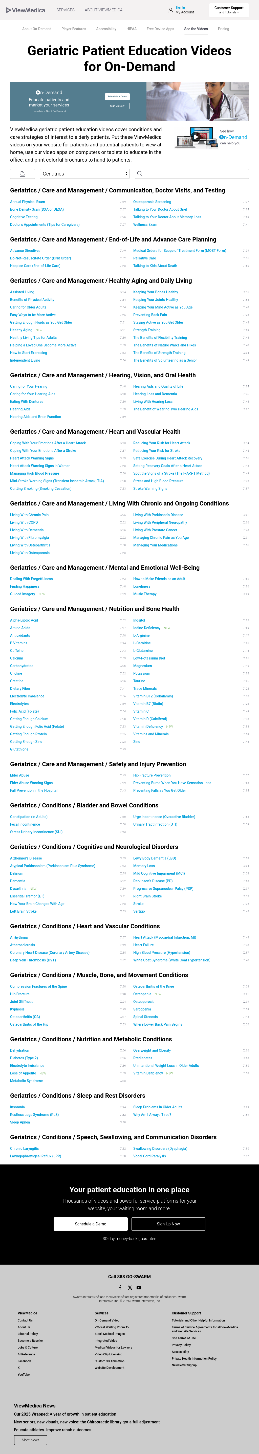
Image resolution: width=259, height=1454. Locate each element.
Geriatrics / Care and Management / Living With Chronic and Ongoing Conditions (119, 503)
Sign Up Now (117, 105)
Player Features (73, 29)
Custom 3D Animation (109, 1361)
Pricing (223, 29)
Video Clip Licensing (108, 1354)
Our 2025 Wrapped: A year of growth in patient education (65, 1414)
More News (30, 1440)
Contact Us (25, 1320)
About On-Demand (36, 29)
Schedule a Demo (117, 96)
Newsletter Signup (184, 1365)
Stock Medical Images (110, 1334)
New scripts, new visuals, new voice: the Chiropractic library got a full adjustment (87, 1422)
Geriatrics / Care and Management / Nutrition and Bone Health (95, 608)
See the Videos (196, 29)
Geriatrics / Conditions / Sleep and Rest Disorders (77, 1095)
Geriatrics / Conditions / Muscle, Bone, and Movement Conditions (99, 975)
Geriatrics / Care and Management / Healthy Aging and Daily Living (101, 280)
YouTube (24, 1374)
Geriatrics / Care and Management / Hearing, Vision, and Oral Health (103, 375)
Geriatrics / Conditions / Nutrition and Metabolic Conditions (91, 1039)
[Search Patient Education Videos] (192, 174)
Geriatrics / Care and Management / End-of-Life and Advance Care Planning (113, 239)
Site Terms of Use (184, 1338)
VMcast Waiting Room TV (112, 1327)
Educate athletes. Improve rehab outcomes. (53, 1429)
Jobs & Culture (28, 1347)
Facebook (24, 1361)
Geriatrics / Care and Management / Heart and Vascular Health (95, 431)
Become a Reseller (30, 1340)
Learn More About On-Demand (49, 111)
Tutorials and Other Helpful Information (198, 1320)
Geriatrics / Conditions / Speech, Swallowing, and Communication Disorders (113, 1137)
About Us (24, 1327)
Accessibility (106, 29)
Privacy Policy (181, 1345)
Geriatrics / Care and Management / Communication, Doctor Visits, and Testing (117, 190)
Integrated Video (106, 1340)
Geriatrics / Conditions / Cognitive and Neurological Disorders (94, 846)
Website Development (109, 1368)
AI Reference (26, 1354)
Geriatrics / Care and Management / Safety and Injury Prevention (98, 764)
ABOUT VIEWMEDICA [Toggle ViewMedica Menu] (104, 10)
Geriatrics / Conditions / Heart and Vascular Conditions (85, 926)
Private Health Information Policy (194, 1358)
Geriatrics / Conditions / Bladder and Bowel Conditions (84, 805)
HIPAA (131, 29)
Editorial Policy (28, 1334)
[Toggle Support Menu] (229, 10)
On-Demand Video (107, 1320)
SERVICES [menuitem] (65, 10)
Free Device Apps (160, 29)
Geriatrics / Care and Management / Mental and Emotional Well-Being (105, 567)
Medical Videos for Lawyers (113, 1347)
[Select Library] (85, 174)
